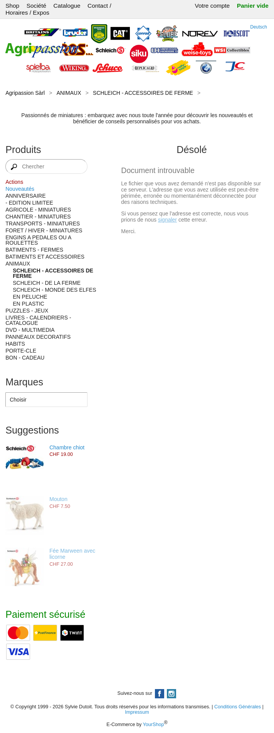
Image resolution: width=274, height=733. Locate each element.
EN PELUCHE (30, 296)
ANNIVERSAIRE (25, 195)
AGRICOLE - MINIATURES (38, 209)
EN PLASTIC (28, 303)
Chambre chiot (66, 447)
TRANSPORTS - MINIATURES (42, 223)
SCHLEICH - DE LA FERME (47, 283)
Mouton (58, 499)
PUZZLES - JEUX (26, 310)
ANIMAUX (69, 93)
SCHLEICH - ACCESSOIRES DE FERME (143, 93)
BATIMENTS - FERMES (34, 249)
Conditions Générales (237, 706)
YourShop (153, 724)
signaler (167, 220)
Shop (12, 5)
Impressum (137, 712)
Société (36, 5)
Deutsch (258, 27)
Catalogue (66, 5)
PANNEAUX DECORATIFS (38, 337)
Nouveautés (19, 189)
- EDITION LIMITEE (29, 202)
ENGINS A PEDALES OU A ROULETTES (38, 240)
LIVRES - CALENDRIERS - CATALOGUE (38, 320)
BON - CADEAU (24, 357)
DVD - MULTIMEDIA (29, 330)
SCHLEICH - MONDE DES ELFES (54, 290)
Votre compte (212, 5)
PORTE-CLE (20, 350)
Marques (24, 382)
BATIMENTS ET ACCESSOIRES (44, 256)
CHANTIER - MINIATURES (38, 216)
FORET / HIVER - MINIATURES (43, 230)
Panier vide (253, 5)
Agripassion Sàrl (25, 93)
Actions (14, 182)
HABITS (15, 343)
